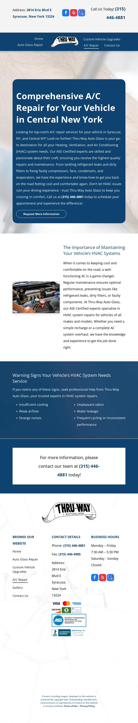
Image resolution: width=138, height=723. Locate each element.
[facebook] (65, 13)
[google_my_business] (81, 13)
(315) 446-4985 (70, 554)
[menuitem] (39, 39)
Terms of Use (71, 706)
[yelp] (73, 13)
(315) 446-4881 (72, 197)
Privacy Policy (87, 706)
